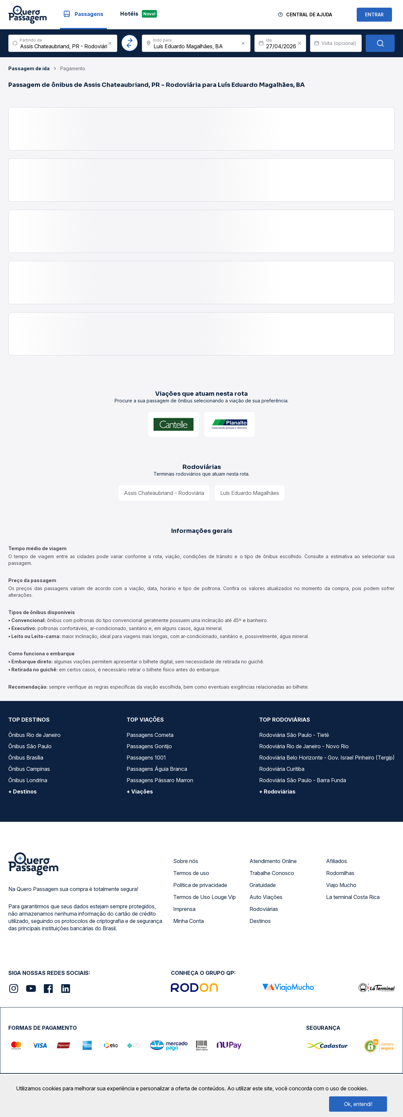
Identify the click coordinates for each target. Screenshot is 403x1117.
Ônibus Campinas (29, 769)
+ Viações (140, 791)
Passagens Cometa (150, 735)
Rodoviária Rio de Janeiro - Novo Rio (304, 746)
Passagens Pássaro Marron (160, 780)
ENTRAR (374, 14)
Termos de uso (191, 873)
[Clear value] (299, 43)
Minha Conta (188, 921)
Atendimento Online (273, 861)
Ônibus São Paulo (30, 746)
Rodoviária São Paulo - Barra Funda (302, 780)
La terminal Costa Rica (353, 897)
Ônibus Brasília (25, 757)
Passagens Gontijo (149, 746)
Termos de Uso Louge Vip (204, 897)
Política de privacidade (200, 885)
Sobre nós (185, 861)
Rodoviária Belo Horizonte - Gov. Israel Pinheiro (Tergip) (327, 757)
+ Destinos (22, 791)
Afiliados (336, 861)
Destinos (260, 921)
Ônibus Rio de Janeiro (34, 735)
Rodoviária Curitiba (281, 769)
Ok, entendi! (358, 1104)
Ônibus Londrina (27, 780)
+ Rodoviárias (277, 791)
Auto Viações (265, 897)
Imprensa (184, 909)
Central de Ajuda (309, 14)
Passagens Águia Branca (157, 769)
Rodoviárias (263, 909)
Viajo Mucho (341, 885)
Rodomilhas (340, 873)
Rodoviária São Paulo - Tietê (294, 735)
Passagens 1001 (146, 757)
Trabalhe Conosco (271, 873)
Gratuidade (262, 885)
